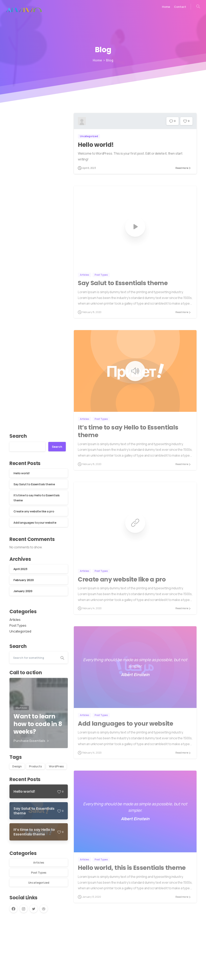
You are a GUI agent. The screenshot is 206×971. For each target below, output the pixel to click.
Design (17, 766)
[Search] (33, 658)
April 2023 (20, 569)
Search (18, 436)
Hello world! (21, 473)
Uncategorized (20, 631)
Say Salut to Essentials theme (34, 484)
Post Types (17, 625)
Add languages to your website (34, 522)
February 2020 (23, 580)
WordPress (56, 766)
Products (35, 766)
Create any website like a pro (33, 511)
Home (94, 60)
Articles (15, 619)
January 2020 (22, 591)
